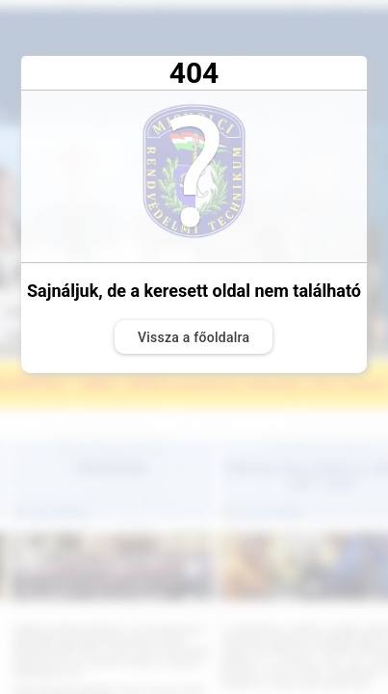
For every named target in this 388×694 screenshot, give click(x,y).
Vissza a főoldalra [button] (193, 337)
